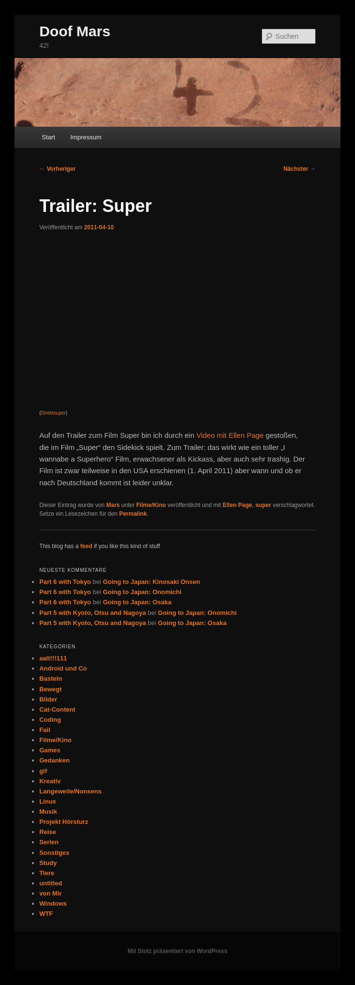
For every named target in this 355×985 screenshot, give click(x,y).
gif (43, 771)
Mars (113, 505)
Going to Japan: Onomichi (142, 592)
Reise (47, 832)
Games (49, 750)
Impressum (85, 137)
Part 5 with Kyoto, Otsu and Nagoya (92, 612)
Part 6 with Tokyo (65, 581)
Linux (47, 801)
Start (48, 137)
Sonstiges (54, 852)
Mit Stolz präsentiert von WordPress (178, 951)
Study (48, 862)
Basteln (50, 678)
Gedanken (54, 760)
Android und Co (63, 668)
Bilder (48, 699)
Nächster (299, 168)
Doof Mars (74, 31)
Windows (53, 903)
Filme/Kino (151, 505)
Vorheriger (57, 168)
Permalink (133, 513)
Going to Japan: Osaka (137, 602)
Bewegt (50, 689)
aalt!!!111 (53, 658)
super (263, 505)
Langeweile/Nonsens (70, 791)
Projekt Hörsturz (63, 821)
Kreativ (50, 781)
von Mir (50, 893)
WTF (46, 913)
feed (86, 546)
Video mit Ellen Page (229, 435)
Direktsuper (53, 413)
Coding (50, 719)
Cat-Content (57, 709)
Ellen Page (237, 505)
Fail (44, 729)
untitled (50, 883)
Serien (49, 842)
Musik (48, 811)
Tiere (46, 873)
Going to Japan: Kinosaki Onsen (151, 581)
